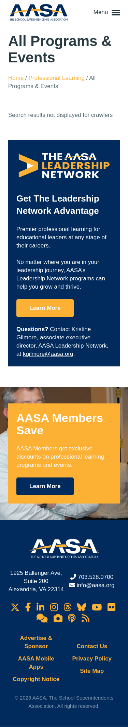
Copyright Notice (36, 679)
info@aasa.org (96, 585)
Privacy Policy (92, 658)
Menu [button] (107, 13)
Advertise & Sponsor (36, 642)
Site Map (92, 671)
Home (16, 78)
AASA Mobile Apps (36, 662)
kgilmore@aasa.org (48, 354)
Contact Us (91, 646)
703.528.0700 (95, 577)
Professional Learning (57, 78)
